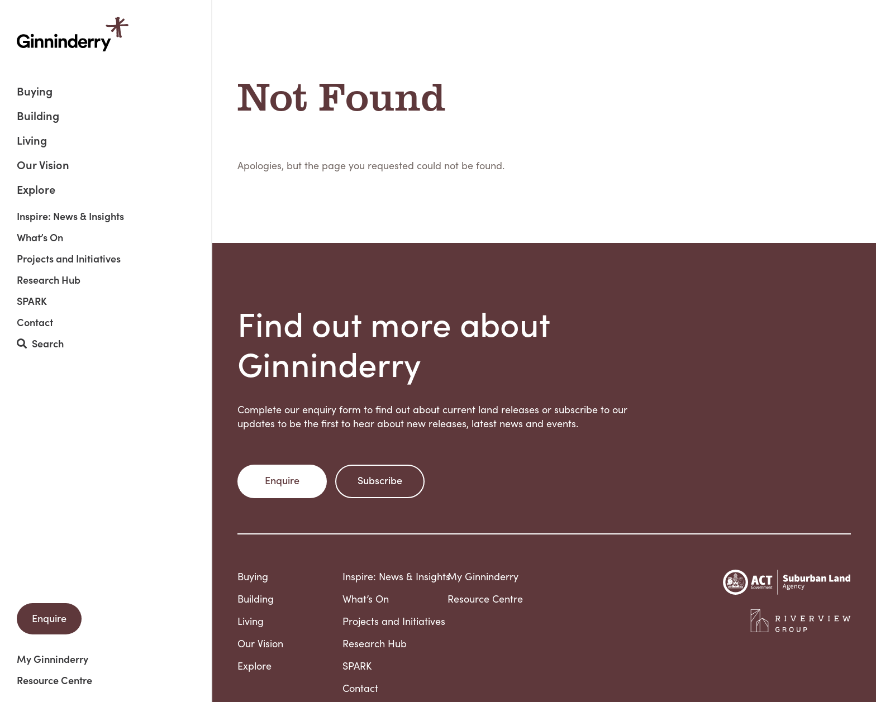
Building (38, 116)
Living (32, 141)
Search (40, 343)
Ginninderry (72, 34)
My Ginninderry (52, 659)
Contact (35, 322)
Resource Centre (54, 680)
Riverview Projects (800, 621)
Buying (35, 92)
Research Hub (48, 280)
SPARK (32, 301)
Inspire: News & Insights (70, 216)
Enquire (49, 618)
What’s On (40, 237)
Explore (36, 188)
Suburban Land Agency (786, 582)
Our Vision (43, 166)
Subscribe (380, 480)
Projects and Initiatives (69, 259)
